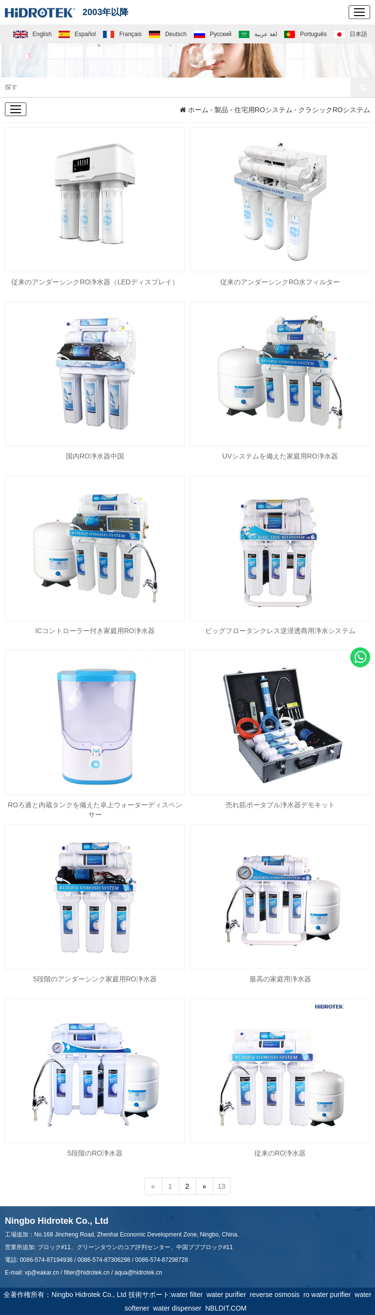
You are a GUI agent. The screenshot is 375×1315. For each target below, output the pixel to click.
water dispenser (179, 1308)
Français (122, 34)
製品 (221, 110)
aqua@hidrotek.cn (138, 1272)
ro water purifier (328, 1294)
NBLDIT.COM (227, 1308)
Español (77, 34)
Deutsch (168, 34)
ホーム (194, 110)
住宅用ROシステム (263, 110)
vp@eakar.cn (42, 1272)
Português (305, 34)
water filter (189, 1294)
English (32, 34)
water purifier (228, 1294)
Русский (212, 34)
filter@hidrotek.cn (87, 1272)
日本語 (350, 34)
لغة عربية (258, 34)
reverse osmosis (277, 1294)
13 (222, 1187)
